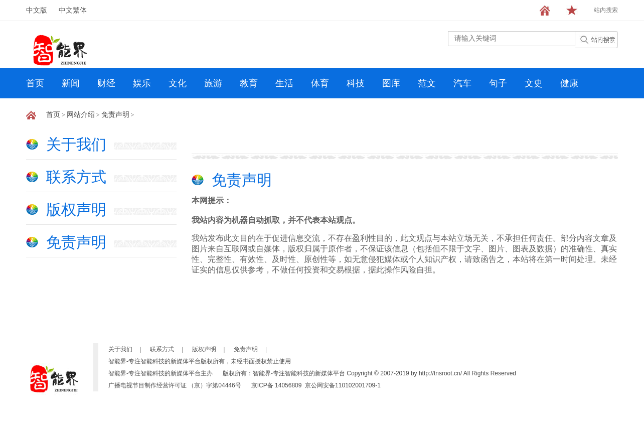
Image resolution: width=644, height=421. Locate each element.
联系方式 (76, 177)
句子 (498, 83)
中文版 (36, 10)
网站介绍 (81, 114)
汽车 (462, 83)
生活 (284, 83)
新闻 (71, 83)
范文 (427, 83)
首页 (35, 83)
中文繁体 (73, 10)
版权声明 (76, 209)
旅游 (213, 83)
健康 (569, 83)
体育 (320, 83)
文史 (534, 83)
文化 (178, 83)
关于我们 (76, 144)
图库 (391, 83)
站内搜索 (606, 10)
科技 (356, 83)
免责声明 (115, 114)
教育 (249, 83)
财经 (106, 83)
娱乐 (142, 83)
